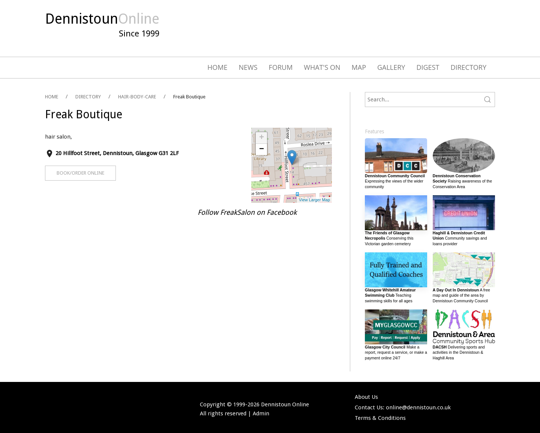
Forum (281, 67)
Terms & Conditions (380, 418)
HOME (51, 97)
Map (359, 67)
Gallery (391, 67)
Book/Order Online (80, 173)
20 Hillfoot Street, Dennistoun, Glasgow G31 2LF (117, 153)
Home (217, 67)
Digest (427, 67)
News (248, 67)
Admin (261, 413)
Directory (468, 67)
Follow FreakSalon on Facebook (247, 212)
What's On (322, 67)
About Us (366, 397)
